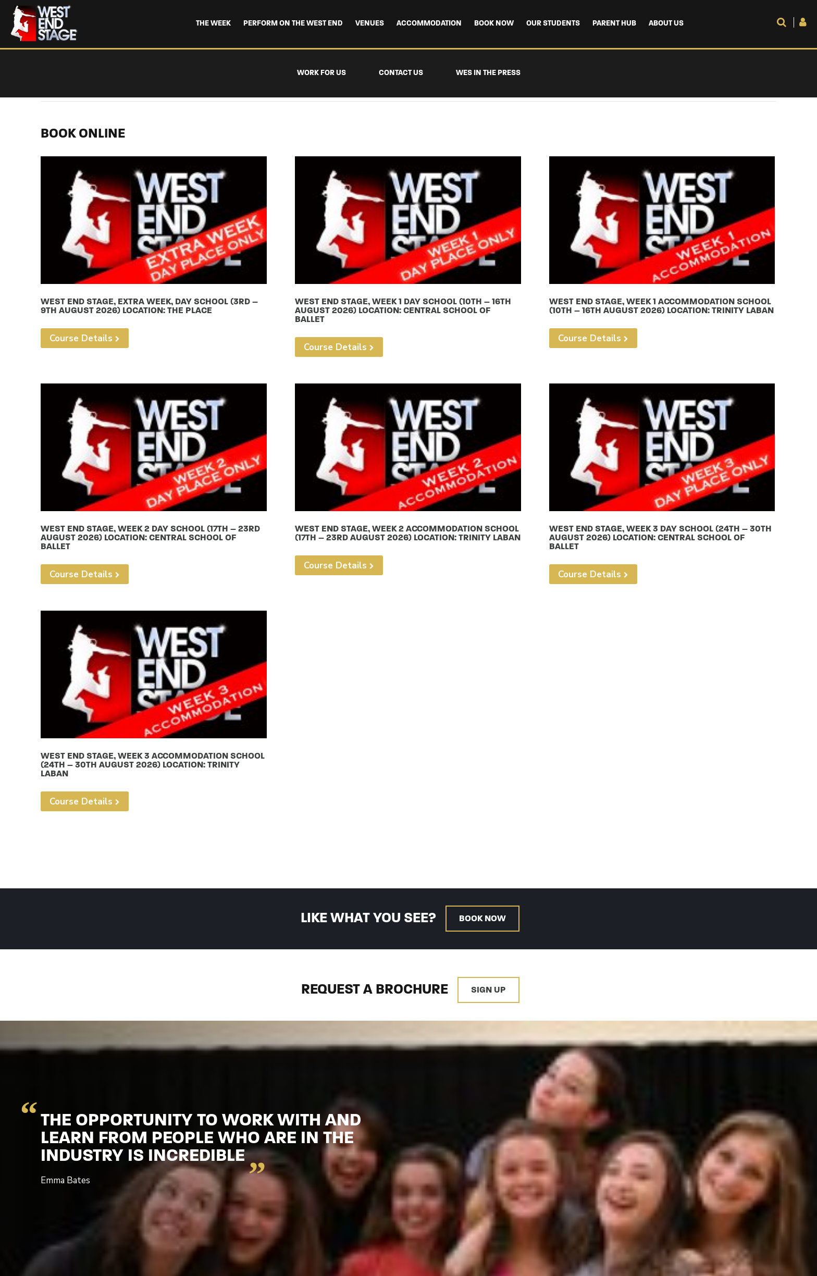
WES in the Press (488, 73)
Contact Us (401, 73)
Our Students (553, 24)
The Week (213, 24)
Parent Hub (614, 24)
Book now (482, 918)
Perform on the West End (293, 24)
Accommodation (429, 24)
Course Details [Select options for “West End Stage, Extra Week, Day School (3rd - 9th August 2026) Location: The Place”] (81, 338)
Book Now (494, 24)
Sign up (488, 990)
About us (666, 24)
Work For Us (321, 73)
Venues (369, 24)
